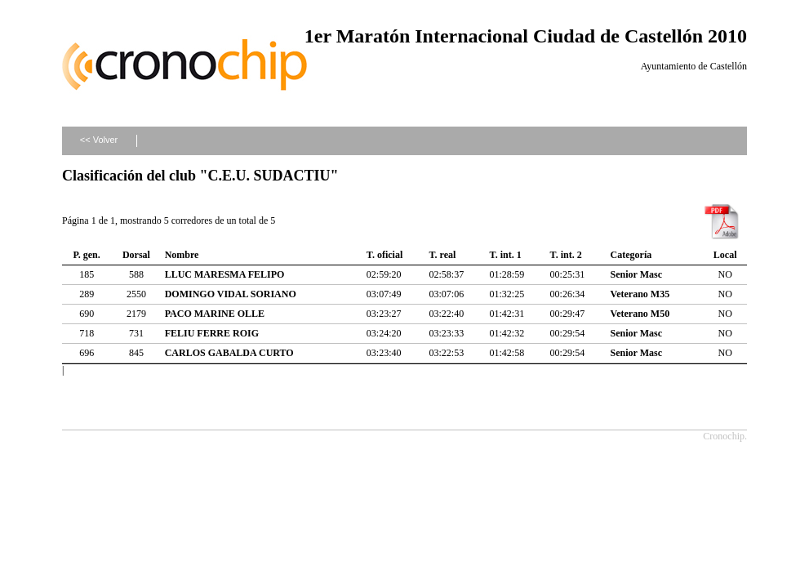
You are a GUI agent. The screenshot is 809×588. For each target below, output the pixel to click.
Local (725, 255)
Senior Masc (636, 274)
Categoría (631, 255)
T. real (442, 255)
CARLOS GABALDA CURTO (229, 353)
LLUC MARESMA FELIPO (225, 274)
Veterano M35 (640, 294)
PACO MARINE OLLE (214, 313)
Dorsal (136, 255)
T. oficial (384, 255)
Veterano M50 (640, 313)
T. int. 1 (506, 255)
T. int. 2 (566, 255)
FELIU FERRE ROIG (212, 333)
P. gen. (86, 255)
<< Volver (99, 140)
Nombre (182, 255)
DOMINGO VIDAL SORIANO (230, 294)
